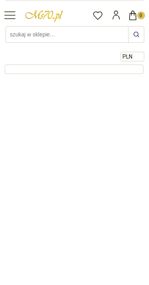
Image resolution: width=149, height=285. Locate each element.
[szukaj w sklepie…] (136, 34)
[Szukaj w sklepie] (68, 34)
